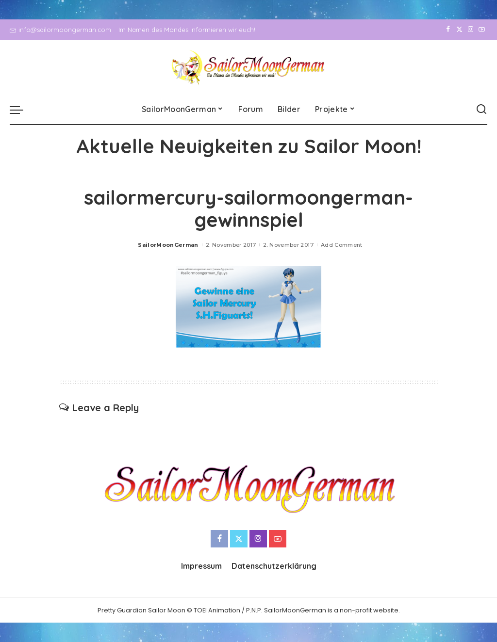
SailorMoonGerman (168, 244)
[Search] (481, 109)
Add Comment (342, 244)
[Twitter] (459, 29)
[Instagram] (470, 29)
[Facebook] (448, 29)
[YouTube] (481, 29)
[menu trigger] (21, 109)
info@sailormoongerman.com (60, 29)
